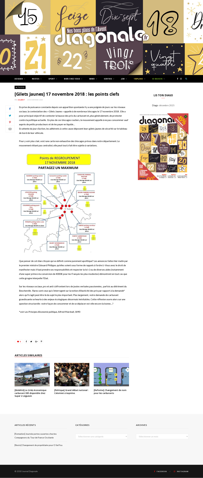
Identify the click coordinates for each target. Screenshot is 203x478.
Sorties (108, 79)
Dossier (19, 79)
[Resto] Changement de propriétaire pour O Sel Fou (38, 445)
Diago (155, 105)
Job (123, 79)
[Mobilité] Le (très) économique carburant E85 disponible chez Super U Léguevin (30, 393)
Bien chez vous (72, 79)
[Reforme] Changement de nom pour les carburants (110, 392)
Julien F (21, 100)
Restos (35, 79)
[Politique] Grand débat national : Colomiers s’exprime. (71, 392)
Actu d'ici (20, 87)
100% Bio (138, 79)
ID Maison (157, 79)
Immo (92, 79)
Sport (51, 79)
